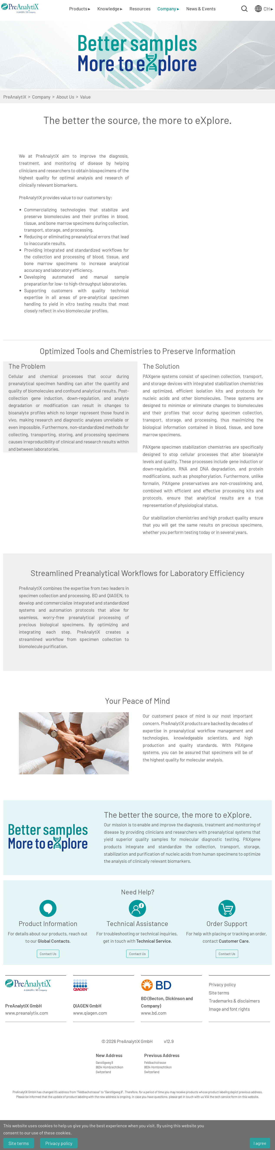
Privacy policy (222, 984)
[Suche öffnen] (244, 8)
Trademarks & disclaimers (234, 1000)
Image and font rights (229, 1009)
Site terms (219, 992)
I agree (260, 1143)
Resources (140, 8)
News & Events (201, 8)
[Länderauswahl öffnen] (260, 8)
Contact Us (48, 954)
